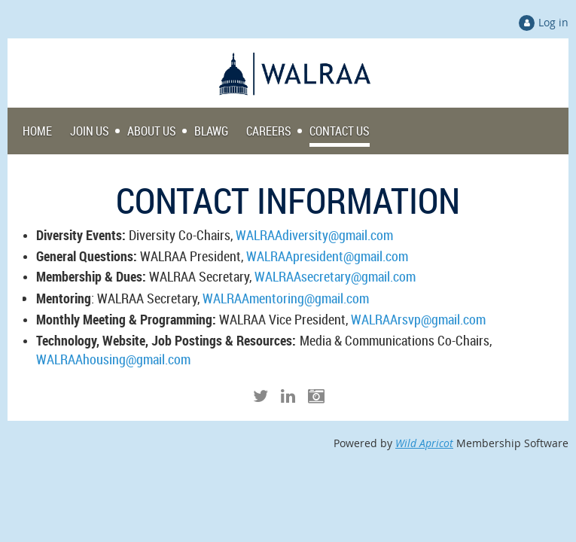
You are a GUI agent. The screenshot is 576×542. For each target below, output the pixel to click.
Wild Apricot (424, 443)
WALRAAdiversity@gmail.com (314, 235)
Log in (553, 22)
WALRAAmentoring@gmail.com (286, 298)
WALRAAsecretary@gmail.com (335, 276)
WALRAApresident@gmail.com (327, 256)
